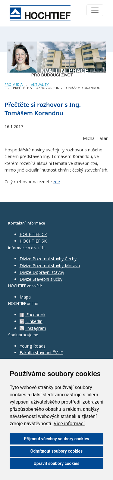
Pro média (14, 84)
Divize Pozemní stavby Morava (50, 265)
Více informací (69, 423)
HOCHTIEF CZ (33, 234)
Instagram (33, 328)
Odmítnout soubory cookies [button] (56, 451)
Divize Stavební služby (41, 279)
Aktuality (40, 84)
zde (56, 181)
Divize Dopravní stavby (42, 272)
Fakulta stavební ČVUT (41, 352)
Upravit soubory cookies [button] (57, 463)
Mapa (25, 297)
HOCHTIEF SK (33, 241)
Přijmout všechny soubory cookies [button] (56, 438)
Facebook (33, 314)
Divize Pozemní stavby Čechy (48, 259)
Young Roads (33, 346)
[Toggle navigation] (94, 10)
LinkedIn (31, 321)
